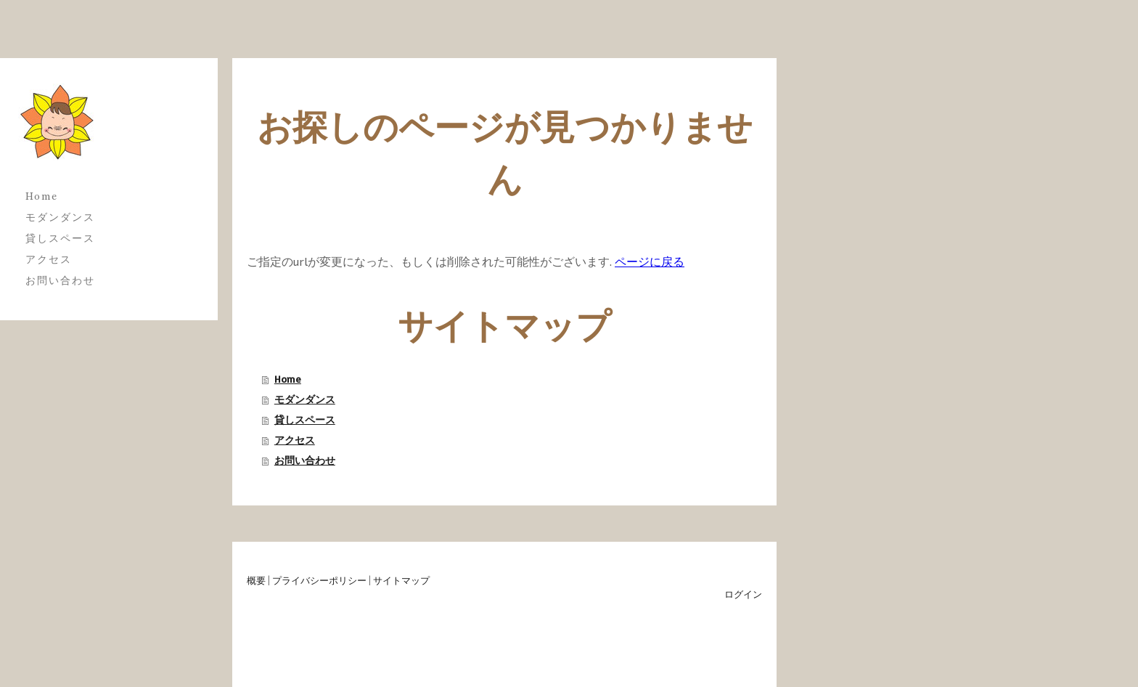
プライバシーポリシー (319, 580)
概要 (256, 580)
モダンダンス (60, 217)
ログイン (743, 594)
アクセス (48, 259)
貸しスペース (60, 238)
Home (41, 196)
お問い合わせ (60, 280)
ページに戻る (649, 261)
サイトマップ (401, 580)
